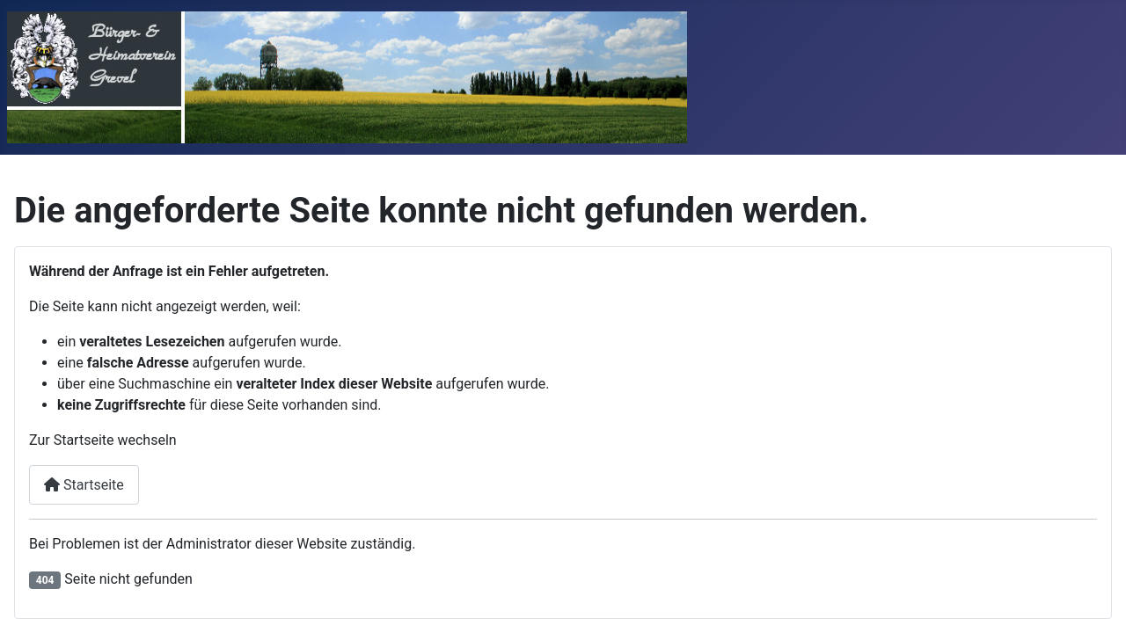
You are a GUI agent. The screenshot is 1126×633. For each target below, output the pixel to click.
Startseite (84, 485)
